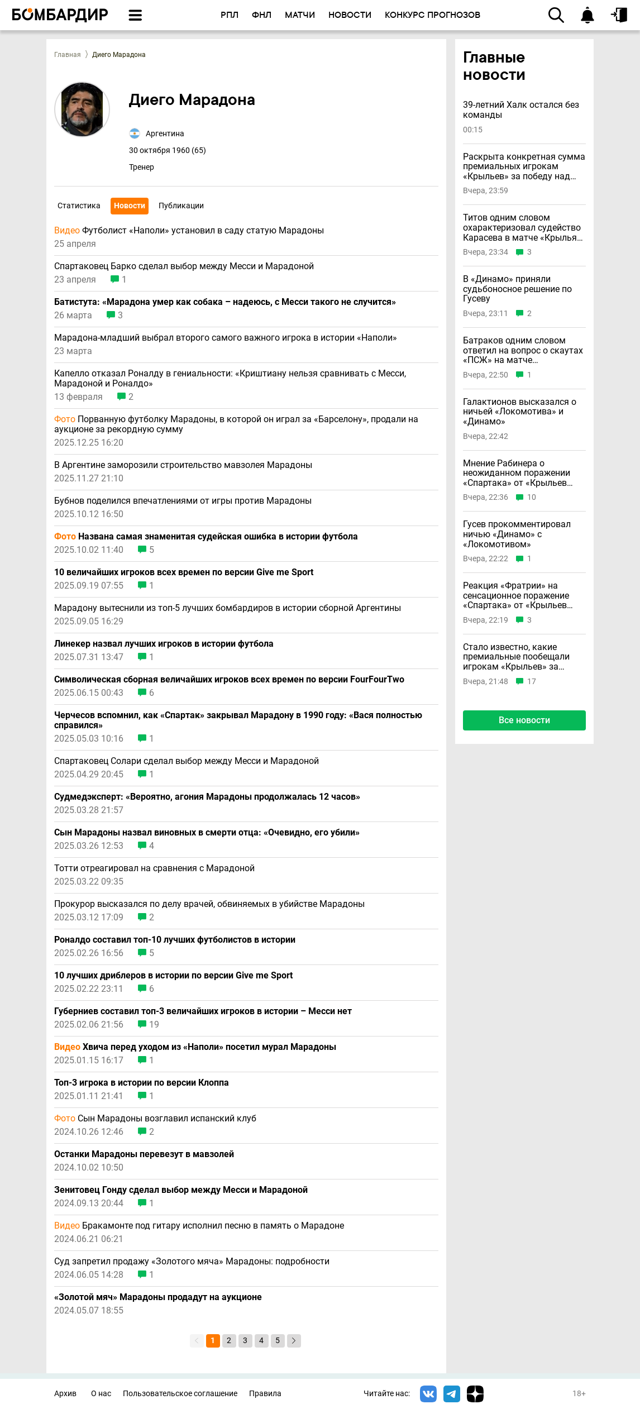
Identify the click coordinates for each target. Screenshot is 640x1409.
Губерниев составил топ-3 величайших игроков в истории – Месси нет (203, 1011)
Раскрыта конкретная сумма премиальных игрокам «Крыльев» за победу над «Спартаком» (524, 167)
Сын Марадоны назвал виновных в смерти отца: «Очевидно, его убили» (207, 833)
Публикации (181, 205)
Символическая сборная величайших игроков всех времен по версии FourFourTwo (229, 680)
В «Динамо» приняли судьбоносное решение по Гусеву (517, 289)
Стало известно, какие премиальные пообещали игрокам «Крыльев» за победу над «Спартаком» (516, 657)
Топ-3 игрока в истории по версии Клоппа (141, 1083)
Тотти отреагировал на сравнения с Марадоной (154, 868)
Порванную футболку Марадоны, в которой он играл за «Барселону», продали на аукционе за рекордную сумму (236, 424)
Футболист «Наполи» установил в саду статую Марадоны (189, 231)
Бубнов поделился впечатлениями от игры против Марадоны (183, 501)
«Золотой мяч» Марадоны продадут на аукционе (158, 1297)
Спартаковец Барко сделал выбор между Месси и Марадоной (184, 266)
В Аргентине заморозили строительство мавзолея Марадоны (183, 465)
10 (531, 497)
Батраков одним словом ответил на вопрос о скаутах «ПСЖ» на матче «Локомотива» (523, 350)
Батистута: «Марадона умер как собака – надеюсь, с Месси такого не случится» (225, 302)
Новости (129, 205)
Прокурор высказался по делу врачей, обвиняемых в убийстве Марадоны (209, 904)
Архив (65, 1393)
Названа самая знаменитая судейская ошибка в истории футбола (206, 537)
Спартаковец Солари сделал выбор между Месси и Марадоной (186, 761)
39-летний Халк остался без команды (521, 110)
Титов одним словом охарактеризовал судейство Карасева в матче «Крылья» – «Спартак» (522, 227)
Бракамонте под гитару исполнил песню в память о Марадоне (199, 1226)
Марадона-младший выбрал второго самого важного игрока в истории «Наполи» (225, 338)
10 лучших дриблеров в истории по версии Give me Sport (173, 976)
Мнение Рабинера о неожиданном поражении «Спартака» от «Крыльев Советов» (516, 473)
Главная (67, 55)
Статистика (79, 205)
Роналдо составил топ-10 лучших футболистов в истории (174, 940)
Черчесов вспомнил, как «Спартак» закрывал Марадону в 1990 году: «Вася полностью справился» (238, 720)
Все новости (524, 720)
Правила (265, 1393)
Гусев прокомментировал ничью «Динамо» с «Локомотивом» (517, 534)
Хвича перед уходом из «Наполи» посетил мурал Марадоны (195, 1047)
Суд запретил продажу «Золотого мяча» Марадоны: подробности (191, 1262)
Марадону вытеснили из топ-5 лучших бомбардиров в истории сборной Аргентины (227, 608)
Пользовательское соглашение (180, 1393)
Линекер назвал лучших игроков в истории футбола (164, 644)
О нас (101, 1393)
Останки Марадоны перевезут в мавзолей (144, 1154)
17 (531, 681)
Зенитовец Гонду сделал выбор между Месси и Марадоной (181, 1190)
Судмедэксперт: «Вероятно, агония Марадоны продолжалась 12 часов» (207, 797)
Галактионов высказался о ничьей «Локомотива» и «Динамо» (519, 412)
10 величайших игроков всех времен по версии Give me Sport (183, 572)
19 (154, 1025)
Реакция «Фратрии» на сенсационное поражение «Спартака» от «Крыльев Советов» (516, 595)
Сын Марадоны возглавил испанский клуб (155, 1119)
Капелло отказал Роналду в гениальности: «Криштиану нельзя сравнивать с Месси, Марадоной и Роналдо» (230, 379)
